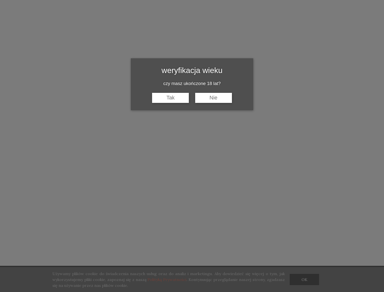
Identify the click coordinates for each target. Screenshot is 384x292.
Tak (171, 98)
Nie (213, 98)
